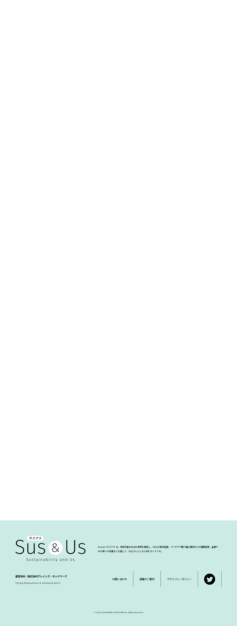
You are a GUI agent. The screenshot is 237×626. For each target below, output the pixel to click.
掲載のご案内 (147, 579)
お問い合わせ (119, 579)
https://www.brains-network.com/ (37, 582)
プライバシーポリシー (179, 579)
